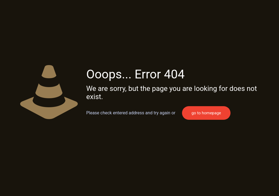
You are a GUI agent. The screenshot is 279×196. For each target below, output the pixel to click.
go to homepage (206, 113)
